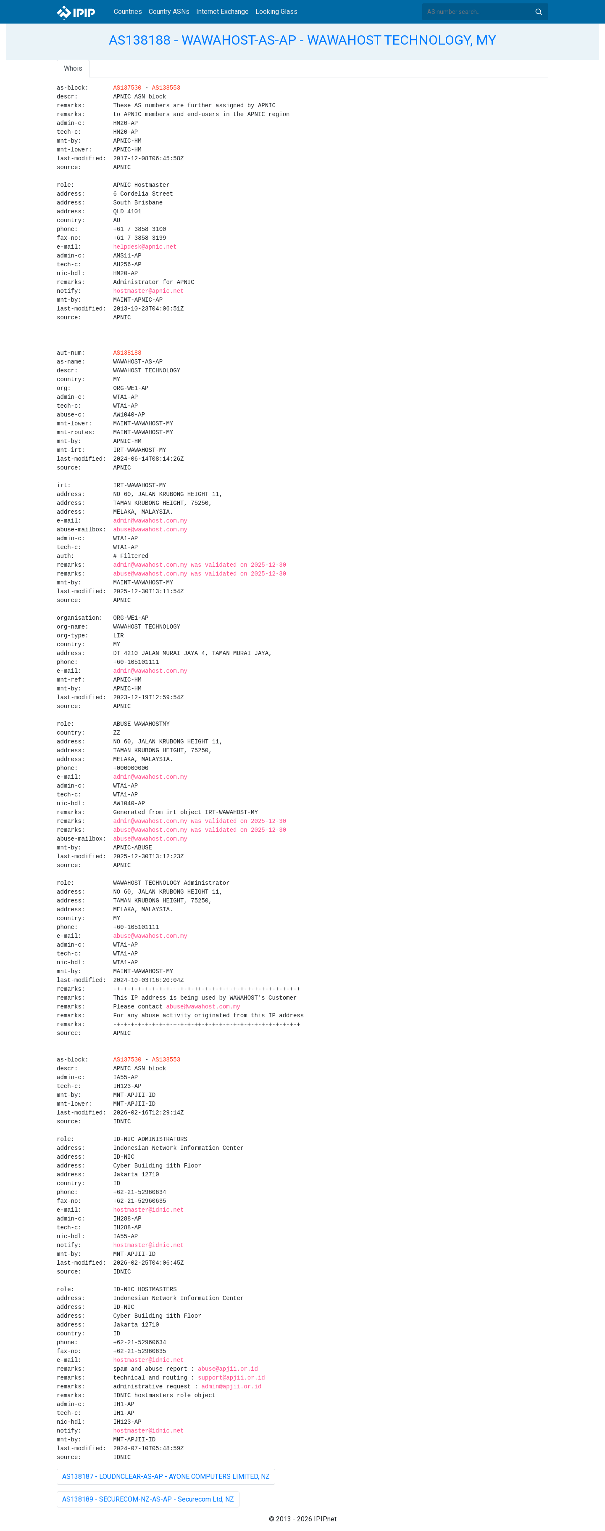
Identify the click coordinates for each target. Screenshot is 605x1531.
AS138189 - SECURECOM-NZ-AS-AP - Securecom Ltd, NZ (148, 1499)
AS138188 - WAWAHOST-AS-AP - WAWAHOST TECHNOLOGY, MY (302, 40)
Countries (128, 12)
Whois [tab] (73, 68)
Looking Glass (276, 12)
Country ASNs (169, 12)
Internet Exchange (222, 12)
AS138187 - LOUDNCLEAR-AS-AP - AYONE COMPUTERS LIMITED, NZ (166, 1477)
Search (538, 11)
